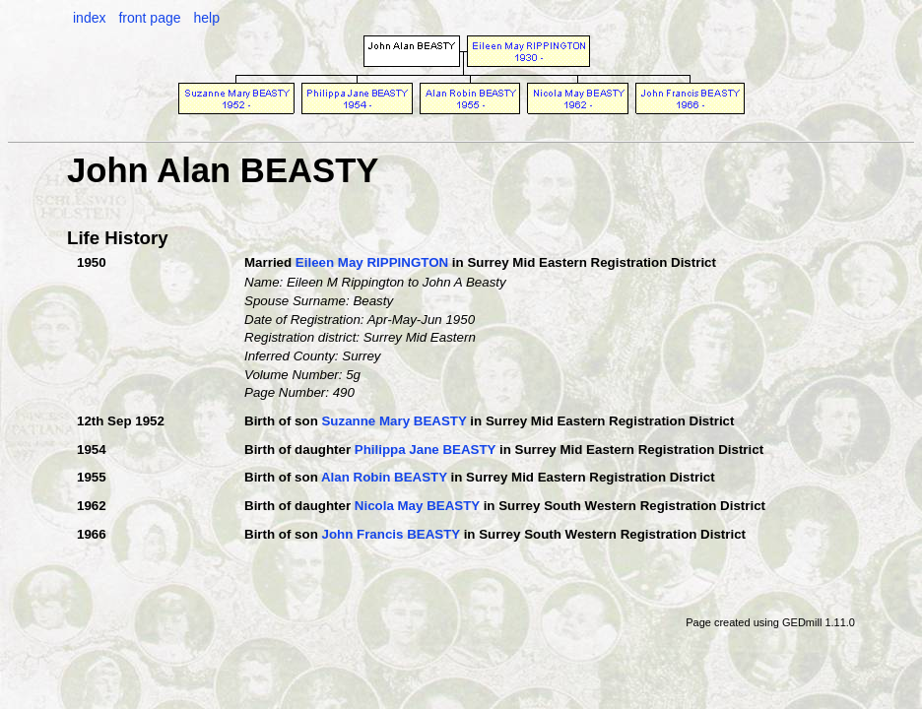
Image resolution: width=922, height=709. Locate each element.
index (89, 18)
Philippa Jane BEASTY (425, 449)
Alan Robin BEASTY (384, 477)
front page (149, 18)
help (206, 18)
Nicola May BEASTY (417, 505)
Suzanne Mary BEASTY (393, 421)
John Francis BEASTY (390, 534)
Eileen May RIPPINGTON (372, 262)
